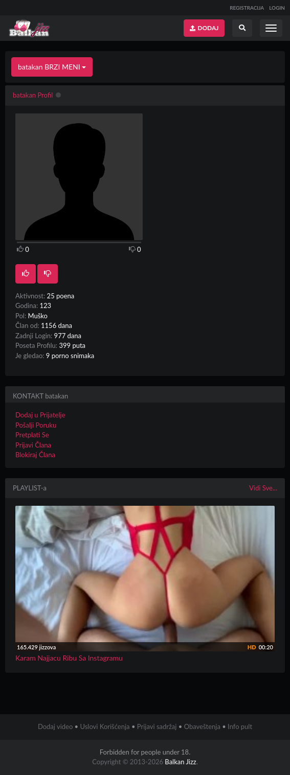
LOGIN (277, 8)
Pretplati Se (32, 435)
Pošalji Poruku (35, 425)
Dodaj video (55, 726)
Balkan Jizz (180, 762)
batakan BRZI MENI (52, 66)
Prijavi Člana (33, 445)
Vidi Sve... (263, 488)
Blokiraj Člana (35, 455)
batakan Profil (33, 95)
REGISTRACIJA (247, 8)
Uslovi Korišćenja (104, 726)
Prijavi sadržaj (157, 726)
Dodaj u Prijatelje (40, 415)
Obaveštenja (202, 726)
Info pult (240, 726)
